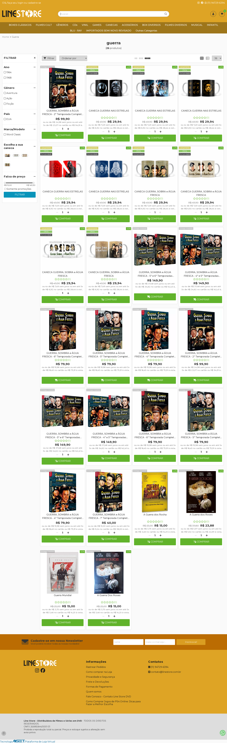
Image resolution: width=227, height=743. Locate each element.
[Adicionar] (68, 128)
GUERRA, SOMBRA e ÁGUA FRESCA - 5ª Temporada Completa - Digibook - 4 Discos (201, 435)
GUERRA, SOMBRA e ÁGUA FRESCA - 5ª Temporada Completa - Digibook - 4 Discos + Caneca (108, 355)
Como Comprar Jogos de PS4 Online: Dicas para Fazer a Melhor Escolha (113, 703)
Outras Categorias (146, 30)
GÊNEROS (62, 25)
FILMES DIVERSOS (176, 25)
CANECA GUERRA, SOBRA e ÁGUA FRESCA (154, 193)
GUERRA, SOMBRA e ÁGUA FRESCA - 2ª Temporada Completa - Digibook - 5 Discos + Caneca (201, 355)
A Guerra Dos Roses (108, 595)
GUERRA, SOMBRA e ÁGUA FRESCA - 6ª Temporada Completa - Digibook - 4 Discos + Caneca (62, 355)
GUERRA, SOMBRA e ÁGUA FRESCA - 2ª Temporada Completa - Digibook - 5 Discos (62, 112)
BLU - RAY (76, 30)
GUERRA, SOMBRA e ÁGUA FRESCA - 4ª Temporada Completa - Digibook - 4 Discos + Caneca (155, 355)
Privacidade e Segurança (100, 676)
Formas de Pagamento (99, 686)
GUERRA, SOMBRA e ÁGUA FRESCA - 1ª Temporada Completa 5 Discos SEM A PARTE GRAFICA (109, 516)
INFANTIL (212, 25)
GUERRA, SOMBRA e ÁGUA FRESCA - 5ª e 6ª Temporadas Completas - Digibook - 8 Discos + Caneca (155, 274)
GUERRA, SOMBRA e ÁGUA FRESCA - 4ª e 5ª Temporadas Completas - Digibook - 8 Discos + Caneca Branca (201, 274)
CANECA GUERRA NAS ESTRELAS (109, 110)
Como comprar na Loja (99, 672)
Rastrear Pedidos (96, 667)
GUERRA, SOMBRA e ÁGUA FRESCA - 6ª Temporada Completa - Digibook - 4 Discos (154, 435)
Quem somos (93, 691)
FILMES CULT (44, 25)
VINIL (85, 25)
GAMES (97, 25)
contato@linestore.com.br (164, 672)
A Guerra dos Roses (201, 514)
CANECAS (112, 25)
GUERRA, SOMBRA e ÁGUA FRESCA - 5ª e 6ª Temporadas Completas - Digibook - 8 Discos (63, 435)
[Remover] (57, 128)
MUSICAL (197, 25)
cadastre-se (34, 2)
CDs (75, 25)
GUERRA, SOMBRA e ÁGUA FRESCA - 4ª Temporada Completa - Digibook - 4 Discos (62, 516)
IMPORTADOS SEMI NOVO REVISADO (108, 30)
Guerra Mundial (63, 595)
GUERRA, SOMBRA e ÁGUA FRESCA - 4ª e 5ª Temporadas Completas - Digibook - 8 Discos (109, 435)
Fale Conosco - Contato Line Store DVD (108, 696)
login (21, 2)
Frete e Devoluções (97, 681)
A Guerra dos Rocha (155, 514)
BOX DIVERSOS (151, 25)
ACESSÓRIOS (130, 25)
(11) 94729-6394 (215, 2)
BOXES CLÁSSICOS (20, 25)
